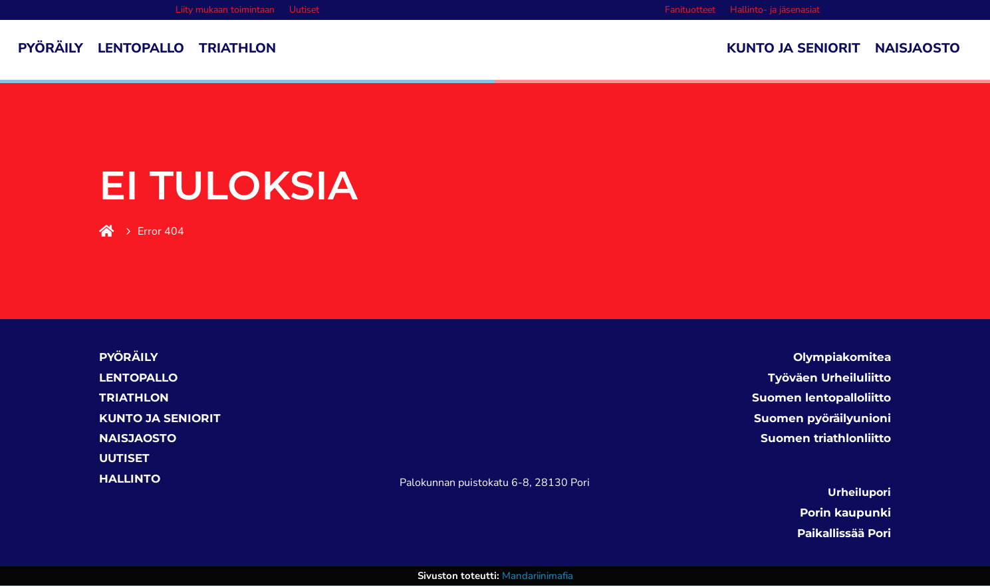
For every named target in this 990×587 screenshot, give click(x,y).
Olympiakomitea (842, 358)
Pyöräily (50, 50)
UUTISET (124, 459)
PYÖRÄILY (128, 358)
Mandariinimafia (537, 577)
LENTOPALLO (138, 379)
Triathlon (237, 50)
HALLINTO (129, 480)
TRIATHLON (134, 399)
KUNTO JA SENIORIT (160, 419)
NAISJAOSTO (137, 439)
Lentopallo (141, 50)
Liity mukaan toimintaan (225, 10)
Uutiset (304, 10)
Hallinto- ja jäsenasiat (775, 10)
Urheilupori (859, 493)
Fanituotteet (690, 10)
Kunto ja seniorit (793, 50)
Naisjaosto (917, 50)
